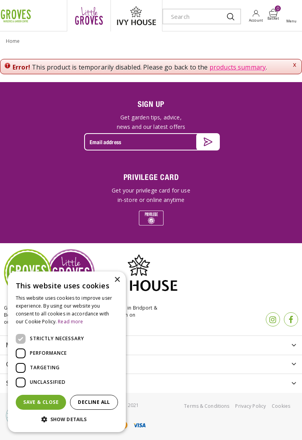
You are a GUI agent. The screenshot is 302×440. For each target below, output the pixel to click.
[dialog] (67, 351)
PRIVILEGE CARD (151, 177)
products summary (238, 67)
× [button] (117, 280)
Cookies (281, 406)
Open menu (293, 16)
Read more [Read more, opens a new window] (70, 321)
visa (139, 425)
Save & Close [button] (41, 402)
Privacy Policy (250, 406)
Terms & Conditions (206, 406)
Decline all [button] (94, 402)
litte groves (89, 16)
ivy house (136, 16)
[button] (67, 419)
